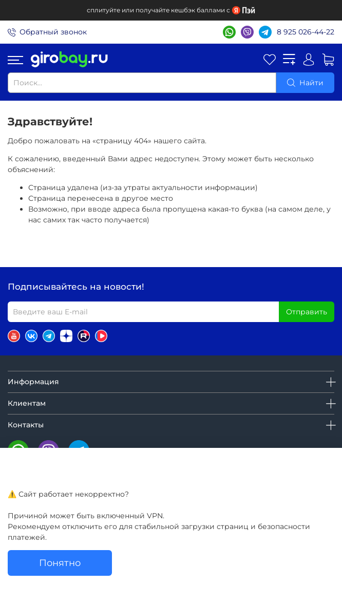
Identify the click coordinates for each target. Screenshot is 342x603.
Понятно (60, 562)
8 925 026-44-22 (305, 31)
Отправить (306, 311)
